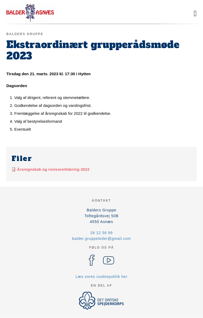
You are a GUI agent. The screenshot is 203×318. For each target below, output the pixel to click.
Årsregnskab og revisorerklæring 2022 (53, 169)
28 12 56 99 (101, 233)
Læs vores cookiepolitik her (102, 276)
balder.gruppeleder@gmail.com (101, 238)
